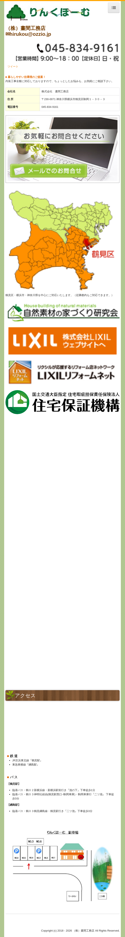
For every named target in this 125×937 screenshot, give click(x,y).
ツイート (13, 66)
